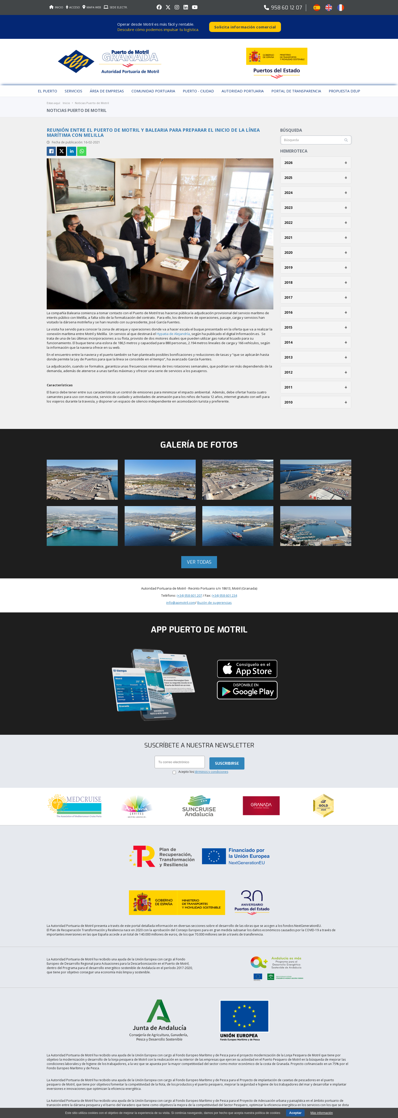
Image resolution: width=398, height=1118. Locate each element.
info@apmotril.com (180, 599)
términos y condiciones (211, 768)
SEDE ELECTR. (116, 7)
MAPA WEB (91, 7)
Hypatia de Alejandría (173, 330)
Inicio (66, 99)
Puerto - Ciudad (198, 87)
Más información (321, 1113)
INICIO (56, 7)
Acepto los (203, 768)
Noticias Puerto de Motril (92, 99)
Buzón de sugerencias (214, 599)
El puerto (47, 87)
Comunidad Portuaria (153, 87)
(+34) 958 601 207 (189, 592)
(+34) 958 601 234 (224, 592)
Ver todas (199, 559)
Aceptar (295, 1113)
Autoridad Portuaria (243, 87)
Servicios (73, 87)
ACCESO (73, 7)
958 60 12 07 (286, 7)
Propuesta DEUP (344, 87)
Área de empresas (107, 87)
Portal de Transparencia (296, 87)
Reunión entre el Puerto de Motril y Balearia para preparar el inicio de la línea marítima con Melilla (153, 129)
